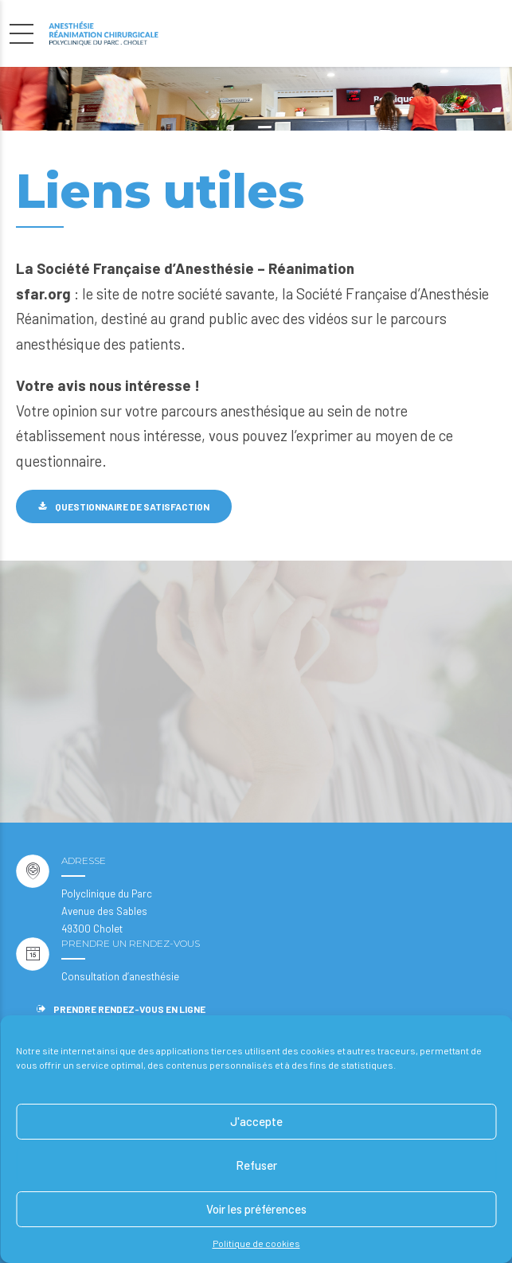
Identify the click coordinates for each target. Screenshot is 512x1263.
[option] (256, 99)
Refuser (256, 1165)
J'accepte (256, 1121)
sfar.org (45, 293)
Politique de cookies (256, 1243)
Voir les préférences (256, 1209)
